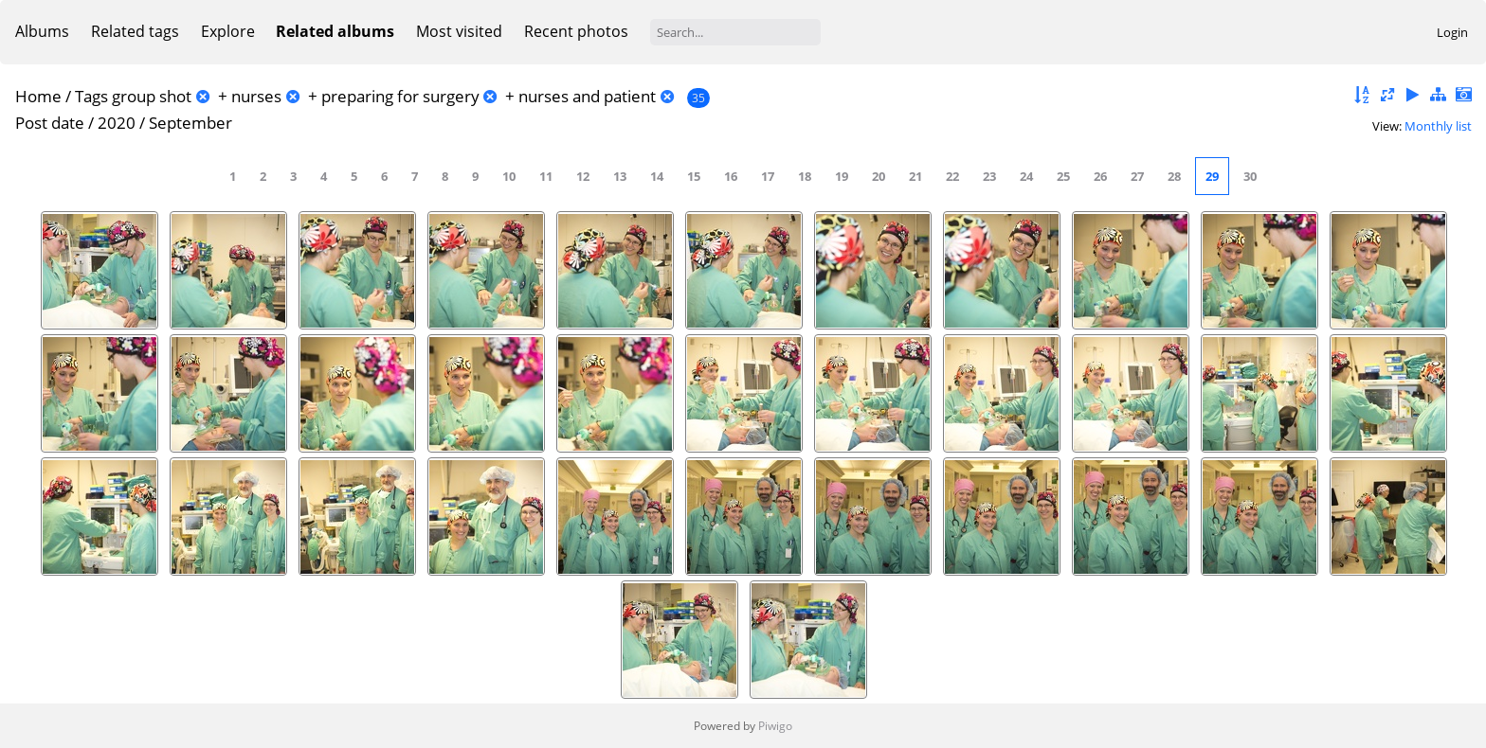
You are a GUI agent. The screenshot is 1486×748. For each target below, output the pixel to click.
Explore (228, 31)
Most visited (459, 31)
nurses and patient (587, 96)
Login (1452, 32)
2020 (117, 123)
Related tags (135, 31)
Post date (49, 123)
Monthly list (1438, 125)
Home (38, 96)
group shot (151, 96)
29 (1212, 176)
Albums (42, 31)
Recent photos (576, 31)
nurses (256, 96)
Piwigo (775, 726)
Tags (91, 96)
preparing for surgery (400, 96)
